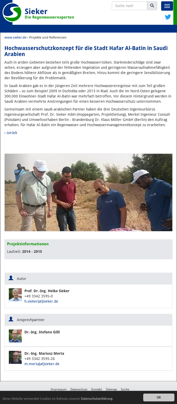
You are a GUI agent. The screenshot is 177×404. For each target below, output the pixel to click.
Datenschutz (78, 389)
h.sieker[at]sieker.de (41, 301)
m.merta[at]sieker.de (42, 364)
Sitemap (111, 389)
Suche (125, 389)
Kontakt (96, 389)
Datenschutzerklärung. (97, 398)
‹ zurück (10, 133)
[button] (17, 192)
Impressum (59, 389)
